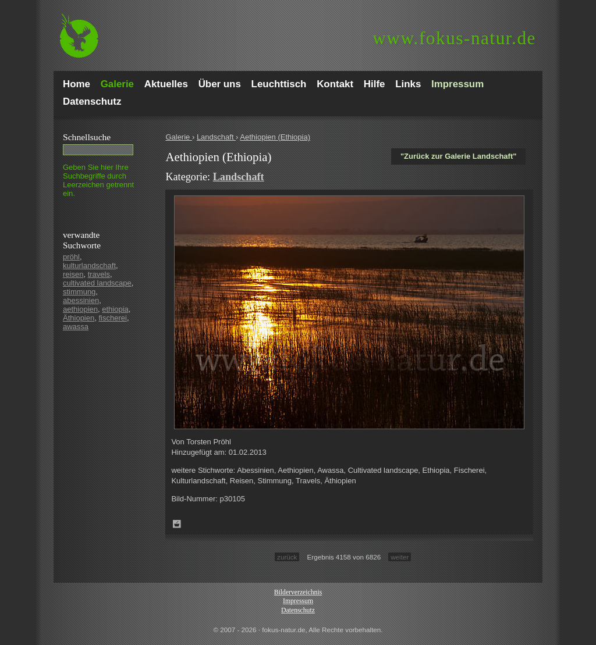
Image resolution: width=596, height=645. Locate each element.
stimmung (79, 291)
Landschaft (216, 137)
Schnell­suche (87, 137)
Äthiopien (78, 317)
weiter (400, 557)
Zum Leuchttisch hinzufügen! (177, 524)
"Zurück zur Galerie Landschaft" (458, 156)
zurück (287, 557)
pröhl (71, 256)
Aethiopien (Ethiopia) (275, 137)
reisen (73, 274)
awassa (75, 326)
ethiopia (115, 309)
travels (99, 274)
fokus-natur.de (454, 38)
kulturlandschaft (89, 265)
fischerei (112, 317)
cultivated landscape (97, 283)
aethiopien (80, 309)
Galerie (178, 137)
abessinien (81, 300)
